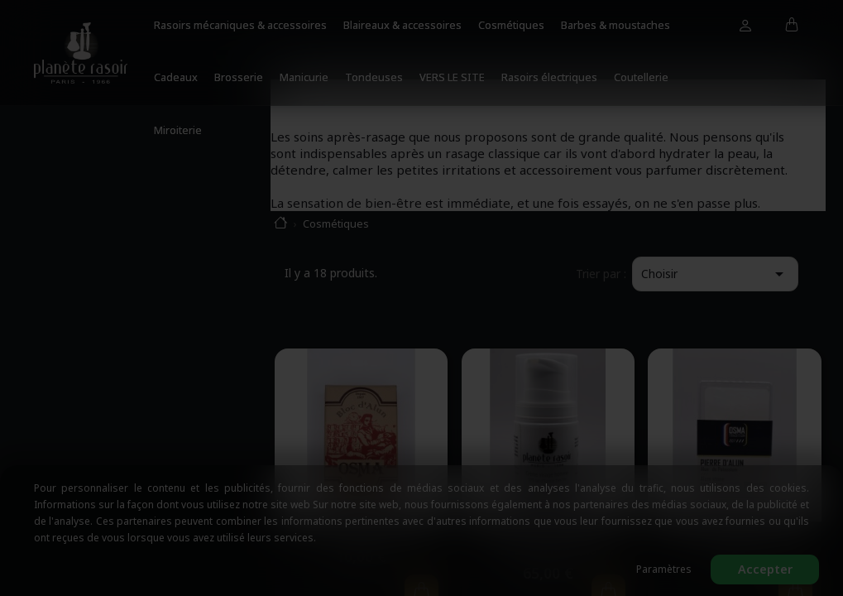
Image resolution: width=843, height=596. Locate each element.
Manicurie (304, 77)
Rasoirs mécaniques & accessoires (240, 24)
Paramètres (664, 569)
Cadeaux (176, 77)
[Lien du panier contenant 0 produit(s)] (792, 25)
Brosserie (238, 77)
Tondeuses (374, 77)
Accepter (765, 569)
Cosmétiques (511, 24)
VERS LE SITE (452, 77)
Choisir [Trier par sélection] (715, 274)
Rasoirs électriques (549, 77)
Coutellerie (641, 77)
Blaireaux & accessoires (402, 24)
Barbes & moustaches (615, 24)
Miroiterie (178, 130)
